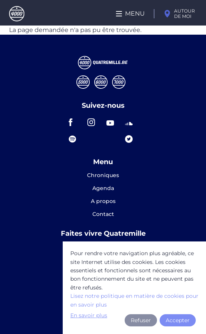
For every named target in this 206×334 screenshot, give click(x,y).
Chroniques (103, 176)
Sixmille (101, 82)
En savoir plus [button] (88, 315)
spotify (75, 139)
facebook (75, 122)
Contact (103, 214)
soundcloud (131, 122)
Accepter (178, 320)
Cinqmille (83, 82)
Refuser (141, 320)
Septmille (118, 82)
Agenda (103, 188)
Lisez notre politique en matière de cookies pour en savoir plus (134, 300)
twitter (131, 139)
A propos (103, 201)
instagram (93, 122)
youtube (112, 122)
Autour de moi (184, 13)
